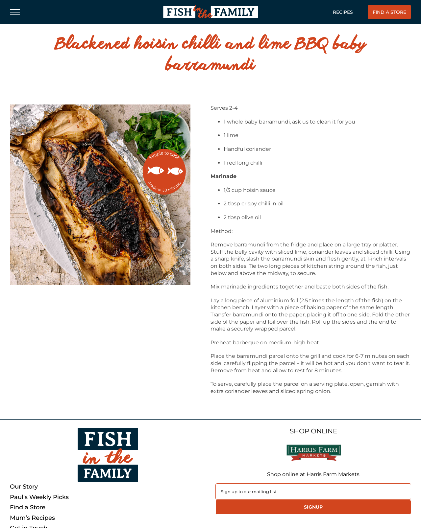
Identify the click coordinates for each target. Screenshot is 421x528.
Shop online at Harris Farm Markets (313, 474)
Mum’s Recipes (32, 518)
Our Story (24, 486)
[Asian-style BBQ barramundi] (100, 194)
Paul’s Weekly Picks (39, 497)
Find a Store (27, 507)
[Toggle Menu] (15, 12)
